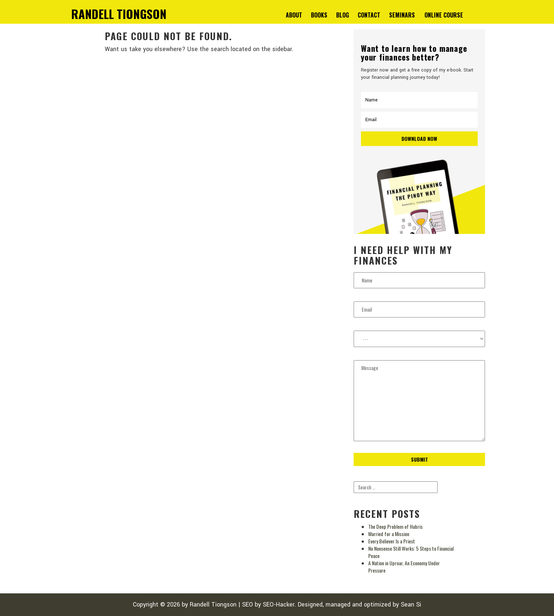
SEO (247, 604)
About (294, 15)
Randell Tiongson (213, 604)
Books (319, 15)
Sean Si (411, 604)
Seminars (402, 15)
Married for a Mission (388, 534)
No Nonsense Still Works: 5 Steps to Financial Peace (411, 551)
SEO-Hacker (279, 604)
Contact (369, 15)
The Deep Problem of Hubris (395, 526)
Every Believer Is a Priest (391, 541)
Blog (342, 15)
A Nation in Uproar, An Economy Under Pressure (404, 566)
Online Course (443, 15)
